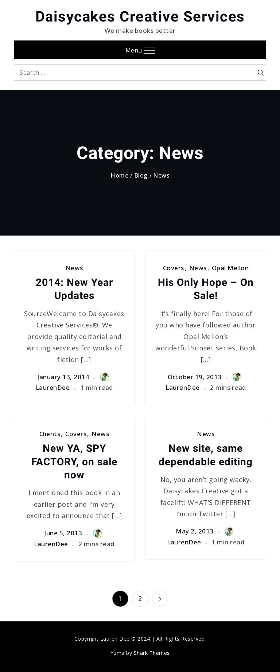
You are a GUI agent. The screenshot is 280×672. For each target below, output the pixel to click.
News (74, 268)
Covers (173, 268)
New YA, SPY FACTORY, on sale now (74, 461)
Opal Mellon (230, 268)
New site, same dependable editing (206, 454)
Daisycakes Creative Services (140, 16)
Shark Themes (152, 652)
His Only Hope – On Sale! (206, 289)
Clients (50, 434)
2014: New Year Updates (74, 289)
